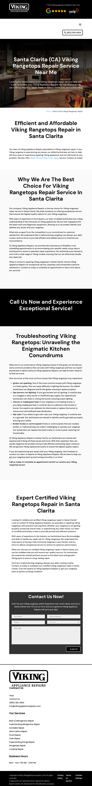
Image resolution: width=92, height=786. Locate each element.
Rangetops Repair (17, 745)
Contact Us (14, 699)
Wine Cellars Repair (18, 731)
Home (48, 111)
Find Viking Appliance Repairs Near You (64, 5)
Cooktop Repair (16, 749)
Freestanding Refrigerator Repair (24, 724)
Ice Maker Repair (16, 728)
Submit (74, 649)
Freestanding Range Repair (22, 742)
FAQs (11, 695)
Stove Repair (15, 735)
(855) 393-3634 (74, 32)
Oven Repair (14, 738)
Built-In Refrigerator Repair (21, 721)
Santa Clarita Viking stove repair (44, 158)
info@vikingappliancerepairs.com (25, 706)
